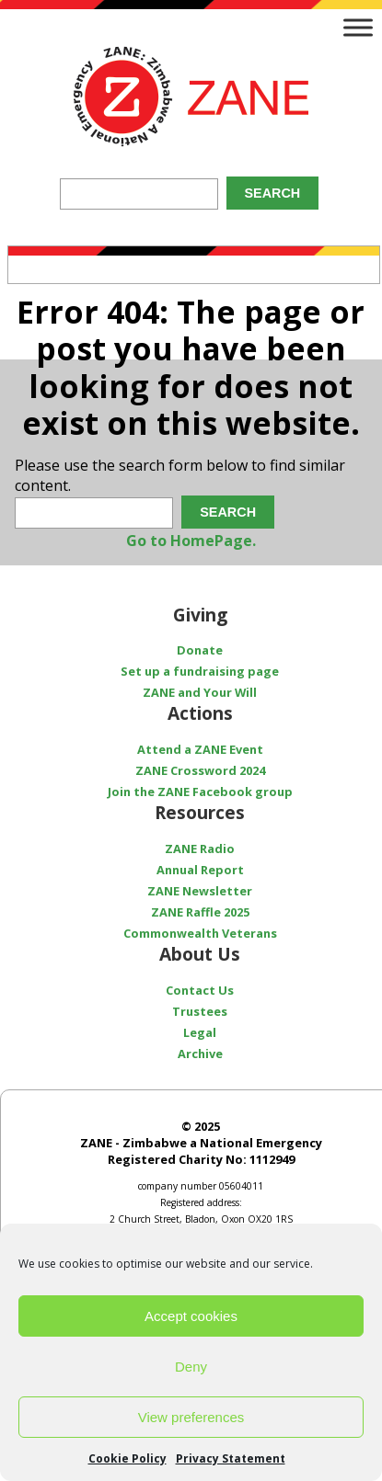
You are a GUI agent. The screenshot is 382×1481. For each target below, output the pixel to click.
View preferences (191, 1417)
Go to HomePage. (191, 540)
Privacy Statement (230, 1458)
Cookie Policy (127, 1458)
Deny (191, 1366)
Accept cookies (191, 1316)
